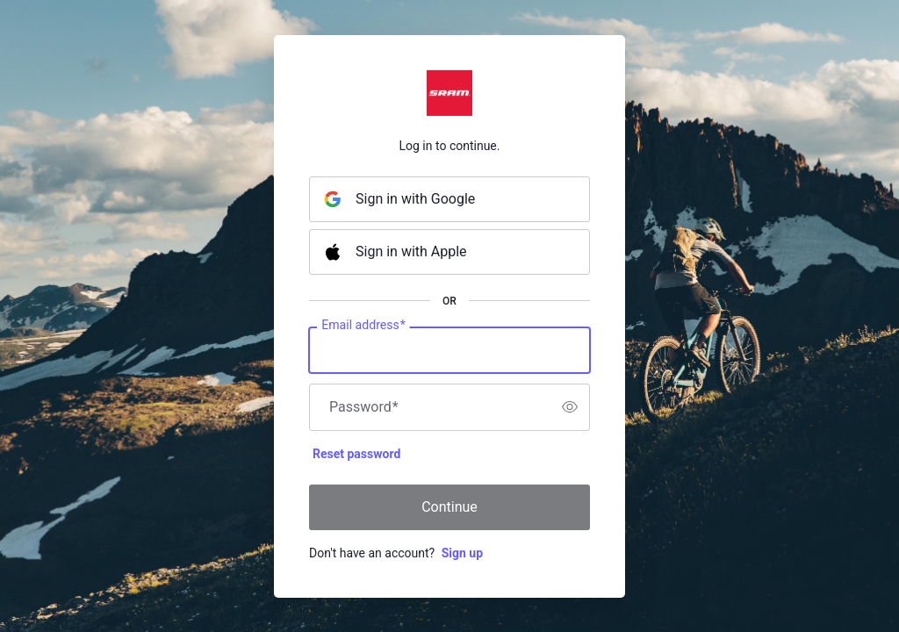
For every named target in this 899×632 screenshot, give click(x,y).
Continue (449, 507)
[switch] (569, 407)
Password (364, 407)
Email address (363, 325)
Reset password (356, 454)
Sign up (462, 553)
